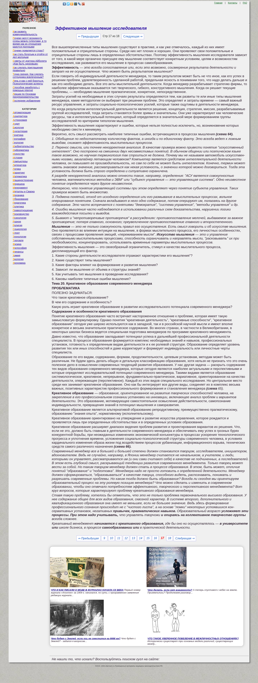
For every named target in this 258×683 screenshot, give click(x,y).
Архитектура (20, 116)
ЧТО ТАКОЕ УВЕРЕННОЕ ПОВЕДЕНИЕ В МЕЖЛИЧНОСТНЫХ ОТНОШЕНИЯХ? (193, 638)
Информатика (21, 150)
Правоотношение (23, 210)
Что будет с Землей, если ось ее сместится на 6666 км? (86, 638)
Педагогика (19, 202)
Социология (20, 229)
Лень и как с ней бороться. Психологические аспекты (28, 82)
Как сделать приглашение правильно (28, 69)
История (17, 157)
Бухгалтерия (20, 131)
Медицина (19, 184)
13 (133, 538)
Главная (218, 3)
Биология (18, 127)
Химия (16, 255)
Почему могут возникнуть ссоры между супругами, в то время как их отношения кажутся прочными (30, 42)
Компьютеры (20, 161)
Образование (20, 199)
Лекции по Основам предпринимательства (26, 95)
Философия (20, 247)
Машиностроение (23, 180)
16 (155, 538)
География (19, 138)
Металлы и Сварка (24, 191)
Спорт (16, 232)
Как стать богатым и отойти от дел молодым (30, 56)
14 (140, 538)
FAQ (245, 3)
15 (148, 538)
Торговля (18, 240)
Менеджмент (20, 187)
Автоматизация (22, 112)
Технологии (19, 236)
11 (118, 538)
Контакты (232, 3)
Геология (18, 142)
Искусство (19, 153)
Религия (17, 225)
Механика (18, 195)
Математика (20, 176)
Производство (21, 214)
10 (111, 538)
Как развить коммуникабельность (25, 33)
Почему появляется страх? (28, 50)
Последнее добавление (26, 100)
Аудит (16, 123)
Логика (17, 168)
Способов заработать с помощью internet (26, 89)
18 (169, 538)
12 (126, 538)
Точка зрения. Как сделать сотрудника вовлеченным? (28, 75)
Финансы (18, 251)
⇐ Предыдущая (88, 36)
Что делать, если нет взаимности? (169, 590)
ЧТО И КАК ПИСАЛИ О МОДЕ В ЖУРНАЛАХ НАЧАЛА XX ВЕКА (87, 590)
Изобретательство (23, 146)
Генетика (18, 135)
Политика (18, 206)
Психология (19, 217)
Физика (17, 244)
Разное (17, 221)
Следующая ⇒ (132, 36)
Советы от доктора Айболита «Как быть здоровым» (30, 62)
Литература (19, 165)
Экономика (19, 263)
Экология (18, 259)
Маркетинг (19, 172)
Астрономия (20, 120)
